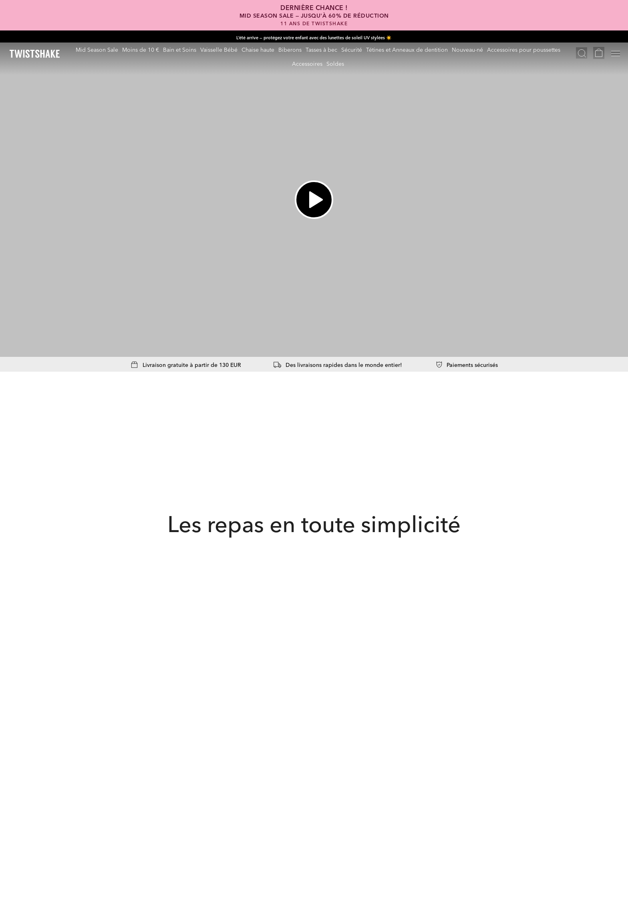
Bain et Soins (179, 49)
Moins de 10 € (140, 49)
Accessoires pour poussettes (523, 49)
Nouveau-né (467, 49)
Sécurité (351, 49)
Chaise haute (258, 49)
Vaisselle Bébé (219, 49)
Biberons (290, 49)
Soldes (335, 63)
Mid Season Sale (97, 49)
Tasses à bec (321, 49)
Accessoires (307, 63)
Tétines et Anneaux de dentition (407, 49)
